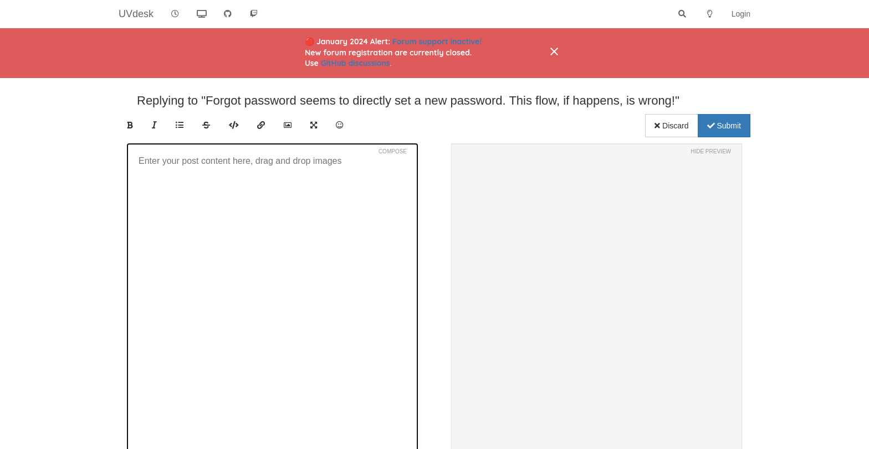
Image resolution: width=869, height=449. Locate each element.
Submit (724, 125)
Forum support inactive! (437, 42)
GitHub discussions (355, 63)
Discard (671, 125)
